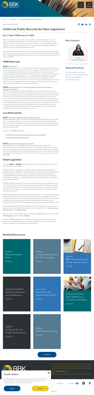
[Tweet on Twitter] (83, 24)
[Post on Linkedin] (86, 24)
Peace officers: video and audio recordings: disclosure (22, 117)
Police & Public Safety (72, 79)
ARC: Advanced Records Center (75, 72)
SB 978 (5, 143)
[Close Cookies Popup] (48, 373)
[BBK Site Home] (10, 4)
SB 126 (5, 66)
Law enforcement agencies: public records (21, 143)
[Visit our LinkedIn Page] (77, 383)
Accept (12, 388)
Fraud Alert (60, 383)
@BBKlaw (27, 215)
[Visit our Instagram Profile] (83, 383)
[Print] (90, 24)
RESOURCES (13, 19)
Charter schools (12, 66)
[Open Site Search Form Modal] (80, 5)
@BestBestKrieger (8, 215)
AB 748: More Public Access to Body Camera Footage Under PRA (26, 135)
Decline (40, 388)
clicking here (41, 214)
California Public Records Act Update (18, 137)
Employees (72, 383)
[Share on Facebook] (79, 24)
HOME (4, 19)
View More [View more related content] (47, 355)
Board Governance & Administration (77, 75)
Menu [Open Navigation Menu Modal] (89, 6)
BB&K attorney (22, 210)
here (30, 382)
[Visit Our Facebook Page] (89, 383)
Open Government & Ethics (74, 77)
